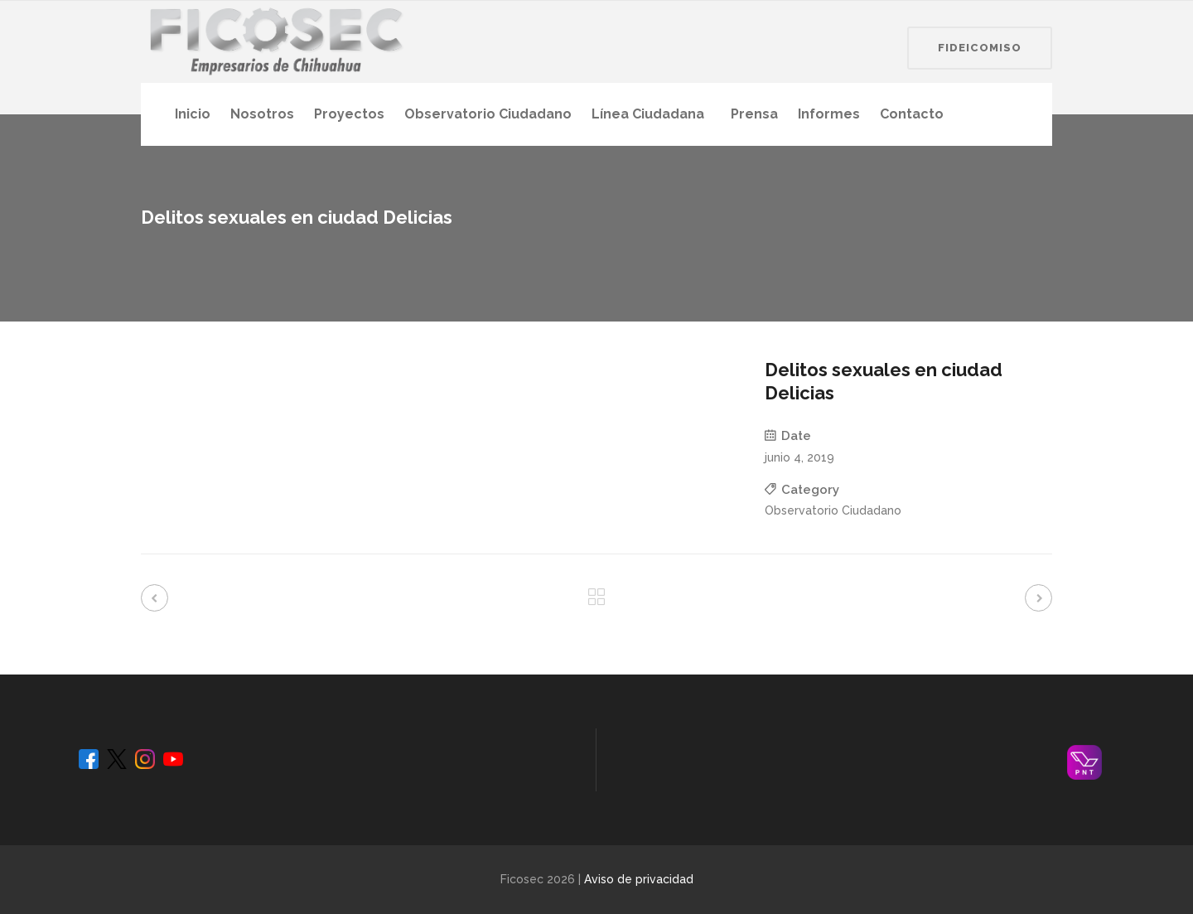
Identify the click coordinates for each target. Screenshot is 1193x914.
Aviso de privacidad (638, 879)
